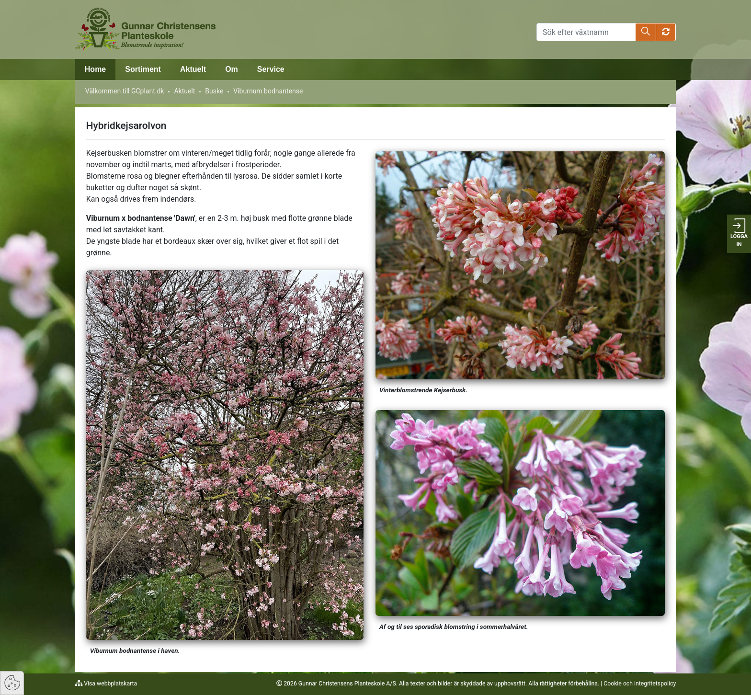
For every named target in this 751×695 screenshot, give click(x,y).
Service (270, 69)
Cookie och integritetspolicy (639, 683)
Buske (214, 91)
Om (231, 69)
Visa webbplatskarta (109, 683)
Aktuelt (193, 69)
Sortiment (143, 69)
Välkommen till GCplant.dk (124, 91)
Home (95, 69)
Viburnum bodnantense (268, 91)
